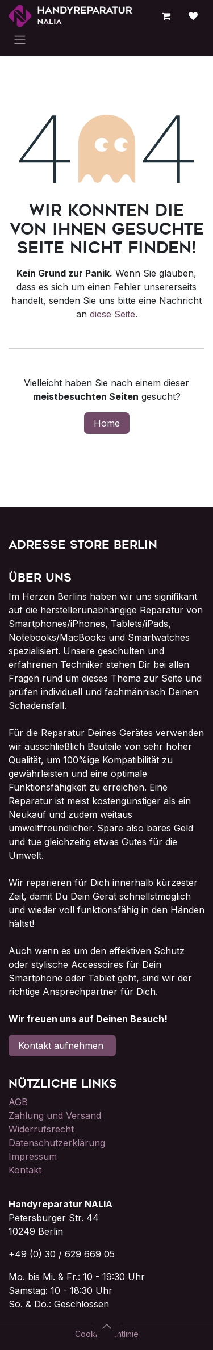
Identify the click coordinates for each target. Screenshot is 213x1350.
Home (107, 423)
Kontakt (25, 1170)
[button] (106, 1326)
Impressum (33, 1156)
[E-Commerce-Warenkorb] (165, 16)
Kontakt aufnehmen (62, 1045)
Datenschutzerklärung (57, 1142)
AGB (18, 1101)
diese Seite (112, 314)
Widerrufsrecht (41, 1129)
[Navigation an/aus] (20, 39)
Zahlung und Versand (55, 1115)
